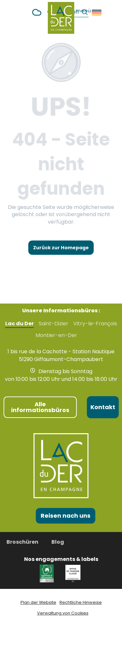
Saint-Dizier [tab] (53, 323)
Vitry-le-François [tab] (95, 323)
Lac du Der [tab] (19, 323)
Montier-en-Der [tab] (56, 335)
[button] (97, 12)
